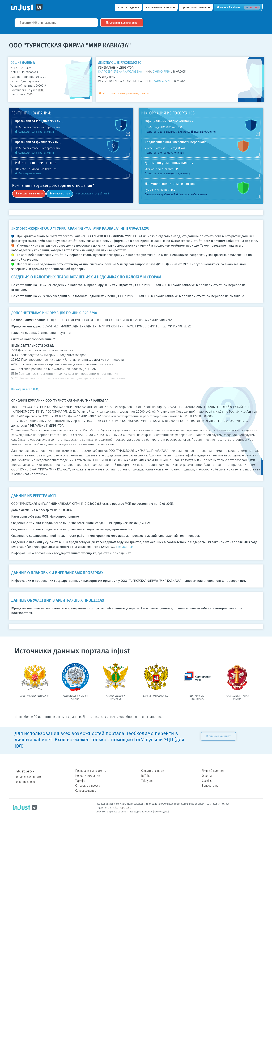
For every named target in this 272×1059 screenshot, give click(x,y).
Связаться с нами (152, 771)
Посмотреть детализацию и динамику (167, 131)
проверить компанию (196, 7)
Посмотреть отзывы (28, 173)
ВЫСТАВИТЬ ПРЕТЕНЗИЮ (28, 193)
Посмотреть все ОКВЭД (25, 389)
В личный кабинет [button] (220, 736)
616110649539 (161, 71)
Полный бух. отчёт (203, 131)
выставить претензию (160, 7)
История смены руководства (122, 93)
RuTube (145, 776)
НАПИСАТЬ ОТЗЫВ (59, 193)
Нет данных (124, 547)
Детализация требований (160, 194)
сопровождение (128, 7)
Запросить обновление (191, 194)
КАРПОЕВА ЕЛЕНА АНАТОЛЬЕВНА (120, 71)
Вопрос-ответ (211, 785)
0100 (41, 90)
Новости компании (87, 776)
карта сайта (125, 807)
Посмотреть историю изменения (164, 152)
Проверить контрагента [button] (124, 22)
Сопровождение (85, 791)
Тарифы (80, 781)
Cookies (207, 781)
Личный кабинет (238, 8)
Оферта (207, 776)
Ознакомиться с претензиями (34, 131)
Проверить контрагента (90, 771)
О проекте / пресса (87, 785)
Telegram (147, 781)
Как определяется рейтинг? (91, 193)
